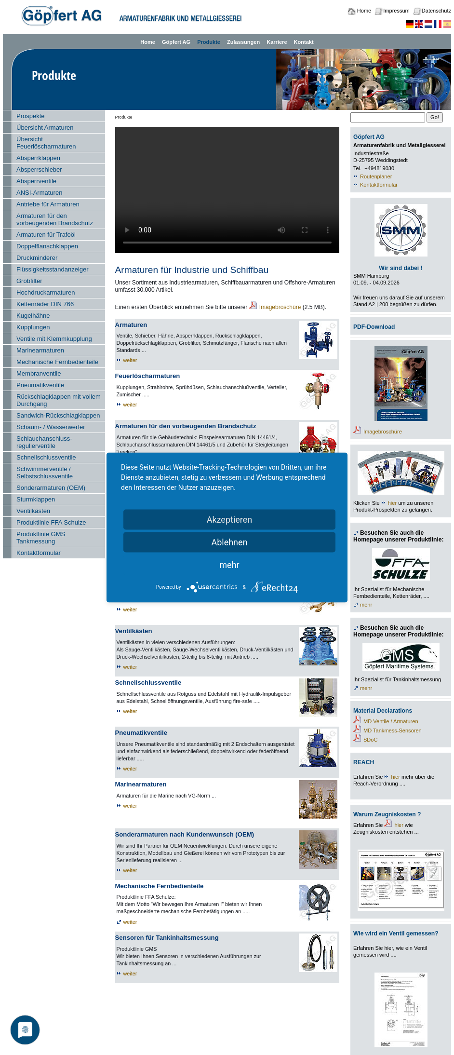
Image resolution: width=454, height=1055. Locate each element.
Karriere (277, 42)
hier (392, 503)
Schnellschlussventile (46, 457)
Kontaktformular (38, 552)
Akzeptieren (230, 519)
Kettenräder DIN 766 (45, 304)
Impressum (396, 11)
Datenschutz (436, 11)
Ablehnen (229, 542)
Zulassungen (243, 42)
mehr (366, 605)
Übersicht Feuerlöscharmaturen (46, 142)
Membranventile (38, 373)
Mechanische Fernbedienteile (57, 361)
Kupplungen (33, 327)
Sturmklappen (35, 499)
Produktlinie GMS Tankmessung (40, 537)
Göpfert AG (176, 42)
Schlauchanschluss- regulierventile (44, 442)
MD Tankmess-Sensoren (392, 730)
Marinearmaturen (40, 350)
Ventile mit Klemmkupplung (54, 338)
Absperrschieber (39, 169)
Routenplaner (376, 176)
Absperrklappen (38, 158)
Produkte (208, 42)
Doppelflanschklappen (47, 246)
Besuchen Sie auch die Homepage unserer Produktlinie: (398, 536)
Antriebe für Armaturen (48, 204)
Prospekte (30, 116)
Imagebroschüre (280, 307)
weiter (130, 360)
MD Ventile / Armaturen (390, 721)
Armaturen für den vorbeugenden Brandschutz (54, 219)
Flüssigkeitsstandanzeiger (52, 269)
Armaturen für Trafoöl (46, 234)
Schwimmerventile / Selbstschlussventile (44, 472)
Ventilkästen (33, 510)
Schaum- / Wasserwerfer (50, 427)
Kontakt (304, 42)
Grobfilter (29, 280)
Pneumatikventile (40, 385)
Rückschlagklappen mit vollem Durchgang (58, 400)
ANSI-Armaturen (39, 192)
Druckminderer (36, 257)
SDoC (370, 740)
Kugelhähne (33, 315)
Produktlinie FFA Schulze (51, 522)
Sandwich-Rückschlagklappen (58, 415)
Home (364, 11)
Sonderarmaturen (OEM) (50, 487)
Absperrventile (36, 181)
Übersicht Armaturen (45, 127)
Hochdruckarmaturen (45, 292)
